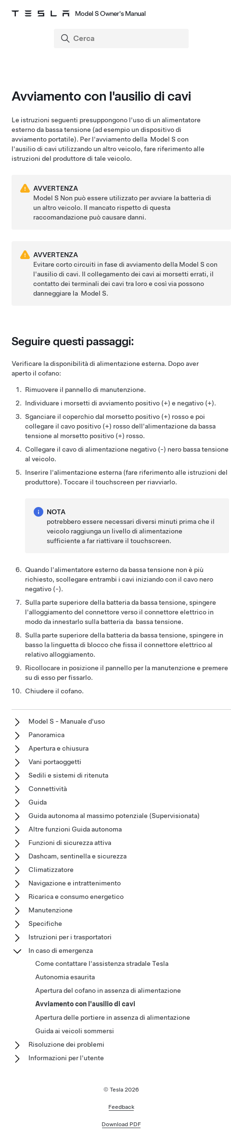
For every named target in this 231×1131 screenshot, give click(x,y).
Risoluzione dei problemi (66, 1044)
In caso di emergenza (60, 950)
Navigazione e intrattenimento (74, 883)
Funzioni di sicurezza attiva (69, 842)
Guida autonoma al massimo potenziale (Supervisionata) (114, 815)
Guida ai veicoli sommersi (74, 1031)
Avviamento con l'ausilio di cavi (85, 1004)
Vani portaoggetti (54, 762)
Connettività (47, 789)
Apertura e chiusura (58, 748)
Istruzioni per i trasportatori (70, 937)
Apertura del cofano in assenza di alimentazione (108, 990)
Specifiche (45, 923)
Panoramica (46, 735)
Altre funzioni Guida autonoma (75, 829)
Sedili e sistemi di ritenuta (68, 775)
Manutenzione (50, 910)
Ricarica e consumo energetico (76, 896)
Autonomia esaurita (65, 977)
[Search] (122, 38)
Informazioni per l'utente (66, 1058)
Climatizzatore (51, 869)
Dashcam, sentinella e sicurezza (77, 856)
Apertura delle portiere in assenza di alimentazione (112, 1017)
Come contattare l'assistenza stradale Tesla (101, 963)
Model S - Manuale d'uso (66, 721)
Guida (37, 802)
